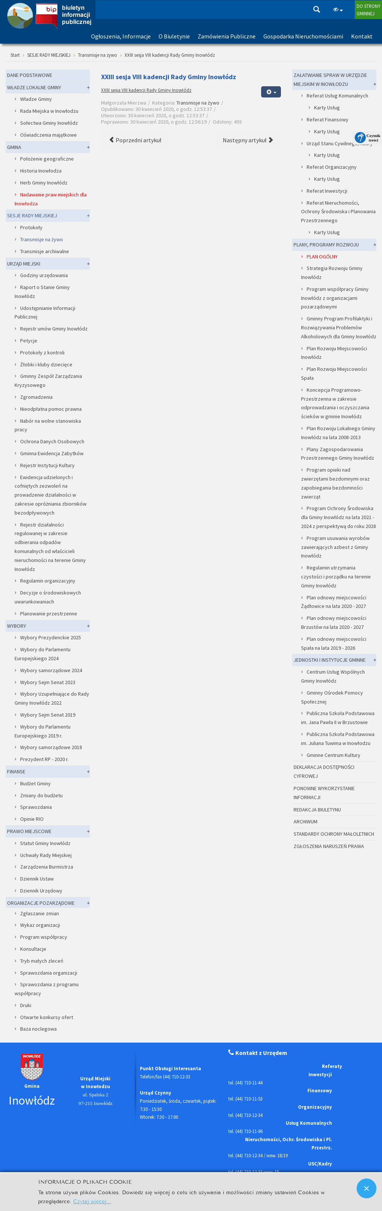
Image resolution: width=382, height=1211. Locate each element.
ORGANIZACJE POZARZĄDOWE (41, 903)
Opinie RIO (32, 819)
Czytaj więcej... (92, 1201)
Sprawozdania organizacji (48, 972)
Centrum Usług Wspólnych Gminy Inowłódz (333, 676)
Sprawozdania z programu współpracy (47, 989)
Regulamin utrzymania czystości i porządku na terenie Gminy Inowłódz (336, 576)
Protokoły (31, 227)
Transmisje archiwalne (44, 251)
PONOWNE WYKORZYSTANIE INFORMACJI (324, 793)
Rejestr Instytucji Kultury (47, 465)
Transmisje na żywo (197, 102)
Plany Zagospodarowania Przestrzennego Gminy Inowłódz (337, 454)
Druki (25, 1005)
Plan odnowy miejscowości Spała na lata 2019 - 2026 (333, 643)
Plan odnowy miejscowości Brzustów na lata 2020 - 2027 (333, 622)
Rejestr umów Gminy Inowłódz (54, 328)
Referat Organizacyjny (332, 167)
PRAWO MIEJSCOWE (29, 831)
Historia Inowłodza (41, 170)
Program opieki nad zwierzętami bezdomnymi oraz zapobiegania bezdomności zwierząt (335, 483)
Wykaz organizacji (40, 925)
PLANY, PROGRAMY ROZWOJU (326, 244)
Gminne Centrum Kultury (333, 755)
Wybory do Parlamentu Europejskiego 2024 (43, 654)
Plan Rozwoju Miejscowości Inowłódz (334, 353)
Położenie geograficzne (47, 158)
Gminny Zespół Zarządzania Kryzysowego (48, 380)
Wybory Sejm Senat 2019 (47, 714)
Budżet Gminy (35, 783)
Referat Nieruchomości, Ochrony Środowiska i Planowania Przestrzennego (338, 211)
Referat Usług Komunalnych (337, 95)
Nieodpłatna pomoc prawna (51, 409)
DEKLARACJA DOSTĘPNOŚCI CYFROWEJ (324, 771)
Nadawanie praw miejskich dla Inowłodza (51, 199)
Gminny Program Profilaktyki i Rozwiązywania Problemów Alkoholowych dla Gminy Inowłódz (338, 327)
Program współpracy (43, 937)
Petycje (28, 340)
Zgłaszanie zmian (39, 913)
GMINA (14, 147)
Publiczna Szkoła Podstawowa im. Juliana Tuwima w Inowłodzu (338, 738)
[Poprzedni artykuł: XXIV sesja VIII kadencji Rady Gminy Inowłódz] (135, 139)
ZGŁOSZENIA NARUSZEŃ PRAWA (329, 846)
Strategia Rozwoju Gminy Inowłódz (332, 272)
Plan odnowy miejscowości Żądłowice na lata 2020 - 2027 (333, 602)
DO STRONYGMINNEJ (368, 9)
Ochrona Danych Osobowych (52, 441)
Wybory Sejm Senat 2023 (47, 682)
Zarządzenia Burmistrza (46, 866)
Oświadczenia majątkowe (48, 134)
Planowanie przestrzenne (48, 613)
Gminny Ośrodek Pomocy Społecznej (332, 697)
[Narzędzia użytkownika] (271, 91)
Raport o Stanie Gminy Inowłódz (42, 291)
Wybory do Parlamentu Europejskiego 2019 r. (43, 731)
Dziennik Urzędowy (41, 890)
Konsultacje (33, 948)
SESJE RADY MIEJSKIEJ (32, 215)
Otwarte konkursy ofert (46, 1017)
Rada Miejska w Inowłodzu (49, 111)
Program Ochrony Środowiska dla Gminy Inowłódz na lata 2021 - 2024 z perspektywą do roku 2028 (338, 517)
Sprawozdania (36, 807)
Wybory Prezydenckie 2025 (50, 637)
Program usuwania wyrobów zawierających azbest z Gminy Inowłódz (335, 547)
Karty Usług (327, 107)
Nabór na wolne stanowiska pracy (48, 425)
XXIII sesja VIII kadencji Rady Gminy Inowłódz (146, 90)
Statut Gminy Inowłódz (45, 843)
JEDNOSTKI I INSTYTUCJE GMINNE (330, 659)
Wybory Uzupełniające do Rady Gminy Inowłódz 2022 (52, 698)
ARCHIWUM (305, 821)
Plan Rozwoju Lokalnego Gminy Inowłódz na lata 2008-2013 (338, 433)
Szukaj (316, 9)
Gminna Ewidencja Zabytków (52, 453)
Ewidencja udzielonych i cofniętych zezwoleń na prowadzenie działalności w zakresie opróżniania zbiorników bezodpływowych (51, 495)
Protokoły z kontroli (42, 352)
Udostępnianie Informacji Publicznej (45, 312)
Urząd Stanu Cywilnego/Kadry (340, 143)
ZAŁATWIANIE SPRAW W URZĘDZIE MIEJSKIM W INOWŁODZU (330, 79)
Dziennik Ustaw (37, 878)
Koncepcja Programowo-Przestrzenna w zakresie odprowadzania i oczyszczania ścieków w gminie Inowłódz (335, 403)
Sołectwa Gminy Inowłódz (49, 122)
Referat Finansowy (327, 119)
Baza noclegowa (38, 1028)
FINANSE (16, 771)
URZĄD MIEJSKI (23, 263)
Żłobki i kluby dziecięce (46, 364)
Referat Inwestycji (327, 190)
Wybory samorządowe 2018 (51, 747)
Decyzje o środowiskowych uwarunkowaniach (48, 597)
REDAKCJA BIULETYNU (317, 809)
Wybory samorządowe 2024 (51, 670)
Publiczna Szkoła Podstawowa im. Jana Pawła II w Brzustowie (338, 718)
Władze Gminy (36, 99)
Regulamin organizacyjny (47, 580)
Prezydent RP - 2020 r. (44, 759)
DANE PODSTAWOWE (29, 75)
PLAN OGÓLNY (322, 256)
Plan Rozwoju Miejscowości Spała (334, 373)
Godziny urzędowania (44, 275)
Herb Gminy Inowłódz (44, 182)
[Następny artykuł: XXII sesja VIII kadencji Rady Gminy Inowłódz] (248, 139)
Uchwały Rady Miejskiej (46, 855)
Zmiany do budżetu (41, 795)
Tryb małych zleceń (41, 960)
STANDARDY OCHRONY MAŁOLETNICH (334, 833)
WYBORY (16, 625)
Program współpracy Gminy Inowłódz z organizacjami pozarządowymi (335, 298)
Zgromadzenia (36, 397)
